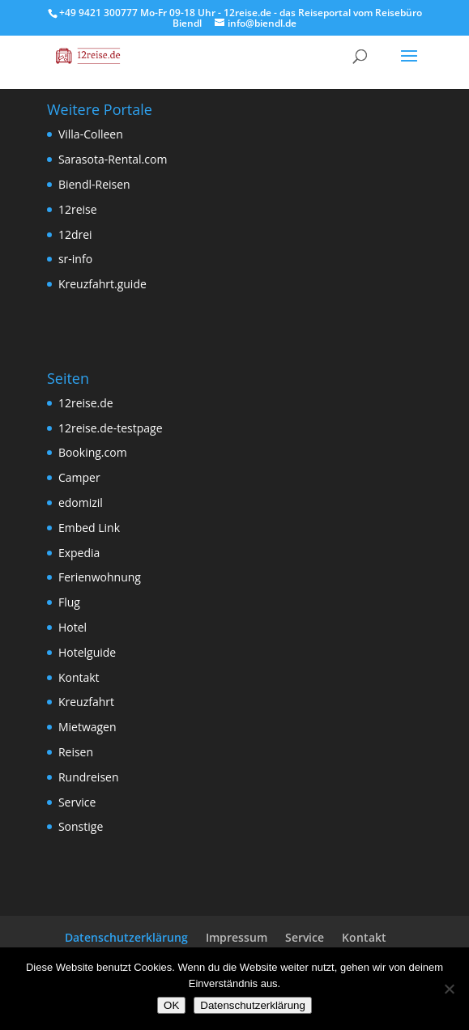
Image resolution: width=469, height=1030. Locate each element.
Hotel (72, 627)
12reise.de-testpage (110, 428)
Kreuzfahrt (86, 701)
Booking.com (92, 452)
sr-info (75, 258)
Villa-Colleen (90, 134)
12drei (75, 234)
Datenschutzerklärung (126, 937)
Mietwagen (87, 726)
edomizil (80, 502)
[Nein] (449, 989)
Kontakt (79, 677)
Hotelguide (87, 652)
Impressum (236, 937)
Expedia (79, 552)
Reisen (75, 752)
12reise (77, 209)
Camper (79, 477)
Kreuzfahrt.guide (102, 284)
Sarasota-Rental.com (112, 159)
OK (171, 1005)
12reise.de (85, 403)
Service (77, 802)
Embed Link (89, 527)
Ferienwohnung (99, 577)
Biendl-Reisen (94, 184)
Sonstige (80, 826)
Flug (69, 602)
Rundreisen (88, 777)
